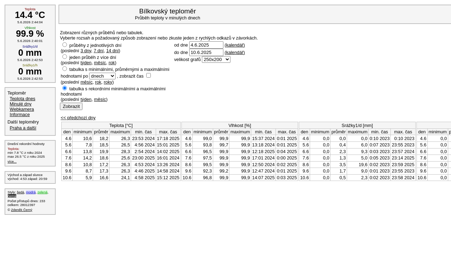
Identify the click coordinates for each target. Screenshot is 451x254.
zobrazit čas (131, 76)
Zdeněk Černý (21, 210)
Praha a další (23, 128)
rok (112, 62)
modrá (31, 192)
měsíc (100, 62)
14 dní (112, 50)
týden (85, 62)
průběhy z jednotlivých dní (95, 45)
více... (12, 161)
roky (108, 82)
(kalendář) (234, 45)
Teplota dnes (23, 98)
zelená (42, 192)
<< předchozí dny (78, 117)
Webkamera (22, 109)
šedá (20, 192)
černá (12, 196)
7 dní (99, 50)
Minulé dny (21, 104)
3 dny (85, 50)
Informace (20, 114)
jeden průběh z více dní (92, 57)
